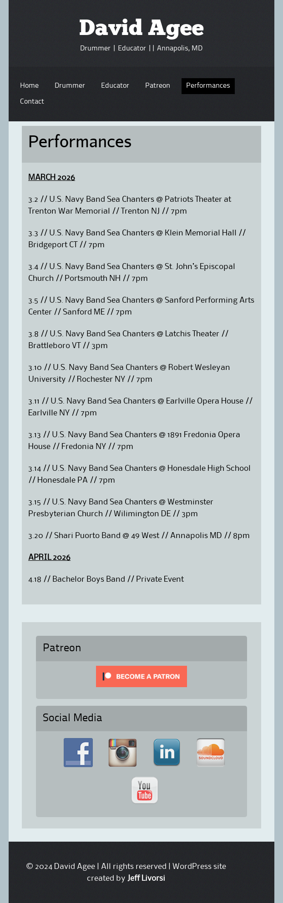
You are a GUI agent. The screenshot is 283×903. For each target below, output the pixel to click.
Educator (115, 86)
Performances (208, 86)
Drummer (70, 86)
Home (29, 86)
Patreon (157, 86)
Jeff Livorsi (146, 878)
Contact (32, 101)
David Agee (141, 29)
